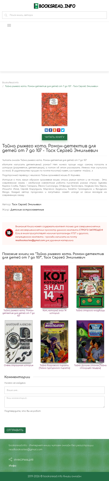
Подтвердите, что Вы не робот (22, 411)
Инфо (12, 465)
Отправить (15, 430)
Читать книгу (54, 137)
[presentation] (26, 419)
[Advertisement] (54, 49)
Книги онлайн (72, 476)
